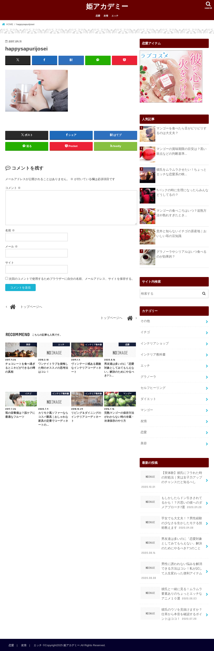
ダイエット (148, 398)
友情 (106, 15)
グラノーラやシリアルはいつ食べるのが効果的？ (181, 254)
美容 (144, 443)
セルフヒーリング (153, 387)
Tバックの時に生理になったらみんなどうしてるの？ (182, 192)
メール (11, 246)
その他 (145, 321)
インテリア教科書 (153, 354)
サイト (9, 262)
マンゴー (147, 409)
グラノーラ (148, 376)
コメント (13, 187)
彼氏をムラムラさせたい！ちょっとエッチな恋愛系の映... (181, 172)
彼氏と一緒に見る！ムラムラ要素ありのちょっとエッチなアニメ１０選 (171, 593)
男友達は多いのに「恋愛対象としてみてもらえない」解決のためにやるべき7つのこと (171, 545)
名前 (10, 230)
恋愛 (98, 15)
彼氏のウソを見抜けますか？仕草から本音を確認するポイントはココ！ (171, 613)
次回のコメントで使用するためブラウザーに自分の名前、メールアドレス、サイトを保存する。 (71, 278)
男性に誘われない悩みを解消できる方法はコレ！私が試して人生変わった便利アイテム (171, 570)
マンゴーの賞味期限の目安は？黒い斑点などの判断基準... (181, 151)
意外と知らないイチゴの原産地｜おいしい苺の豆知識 (181, 233)
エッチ (114, 15)
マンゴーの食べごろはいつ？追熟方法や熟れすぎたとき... (181, 213)
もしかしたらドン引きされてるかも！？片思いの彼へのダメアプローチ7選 (171, 502)
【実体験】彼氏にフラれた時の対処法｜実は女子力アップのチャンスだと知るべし (171, 479)
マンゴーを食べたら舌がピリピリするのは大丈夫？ (181, 131)
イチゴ (145, 332)
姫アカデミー (107, 6)
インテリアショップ (155, 343)
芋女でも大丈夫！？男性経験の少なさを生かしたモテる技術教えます (171, 522)
